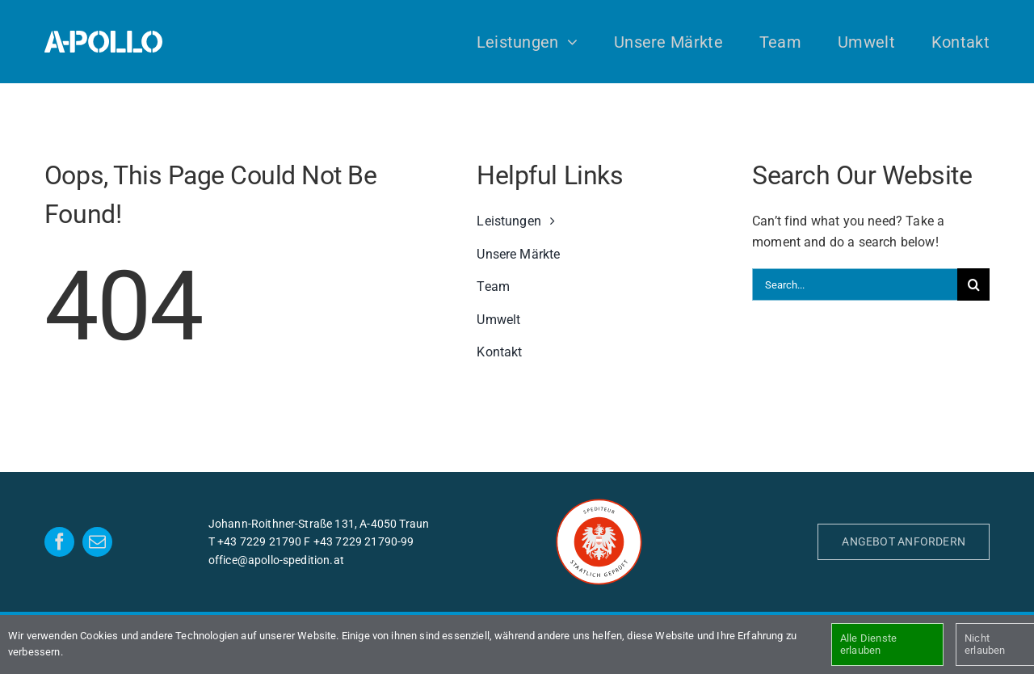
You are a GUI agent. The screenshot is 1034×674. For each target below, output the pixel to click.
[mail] (97, 542)
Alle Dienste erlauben (868, 644)
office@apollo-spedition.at (276, 560)
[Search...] (854, 284)
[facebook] (59, 542)
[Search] (973, 284)
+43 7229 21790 (259, 541)
